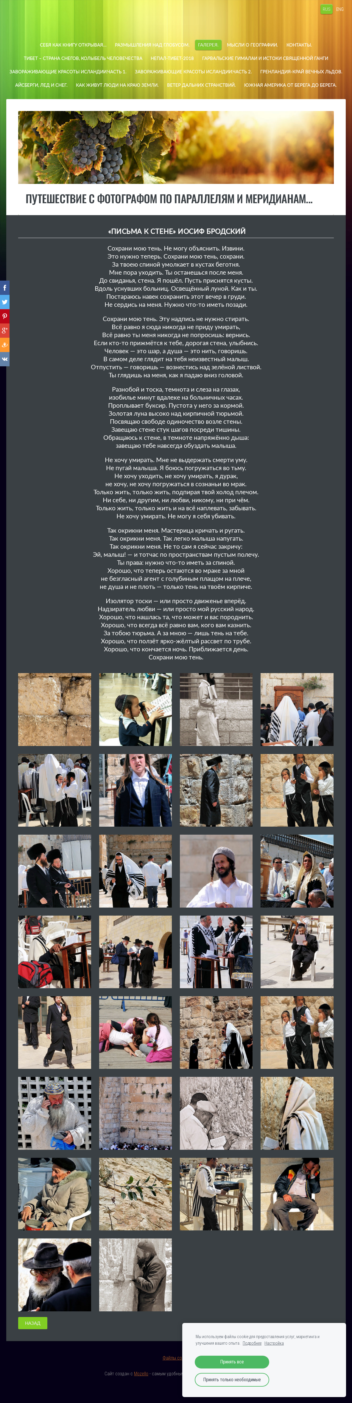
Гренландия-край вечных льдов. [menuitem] (62, 85)
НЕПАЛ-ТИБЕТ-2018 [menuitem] (172, 58)
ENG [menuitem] (334, 9)
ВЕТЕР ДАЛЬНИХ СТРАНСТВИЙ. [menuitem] (297, 85)
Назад (33, 1336)
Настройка (274, 1343)
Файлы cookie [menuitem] (176, 1371)
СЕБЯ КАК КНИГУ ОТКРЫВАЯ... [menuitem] (73, 45)
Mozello (141, 1387)
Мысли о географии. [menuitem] (252, 45)
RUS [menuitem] (321, 9)
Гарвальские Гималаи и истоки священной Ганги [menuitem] (265, 58)
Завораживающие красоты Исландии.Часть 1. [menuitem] (113, 71)
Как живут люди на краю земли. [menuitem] (213, 85)
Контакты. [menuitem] (299, 45)
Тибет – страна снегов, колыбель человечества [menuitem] (83, 58)
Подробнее (252, 1343)
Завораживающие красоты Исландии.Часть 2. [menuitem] (238, 71)
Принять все (232, 1362)
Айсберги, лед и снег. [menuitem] (137, 85)
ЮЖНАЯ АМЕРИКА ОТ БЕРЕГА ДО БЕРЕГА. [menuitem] (176, 98)
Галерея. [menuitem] (208, 45)
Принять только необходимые (232, 1379)
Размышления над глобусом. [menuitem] (152, 45)
